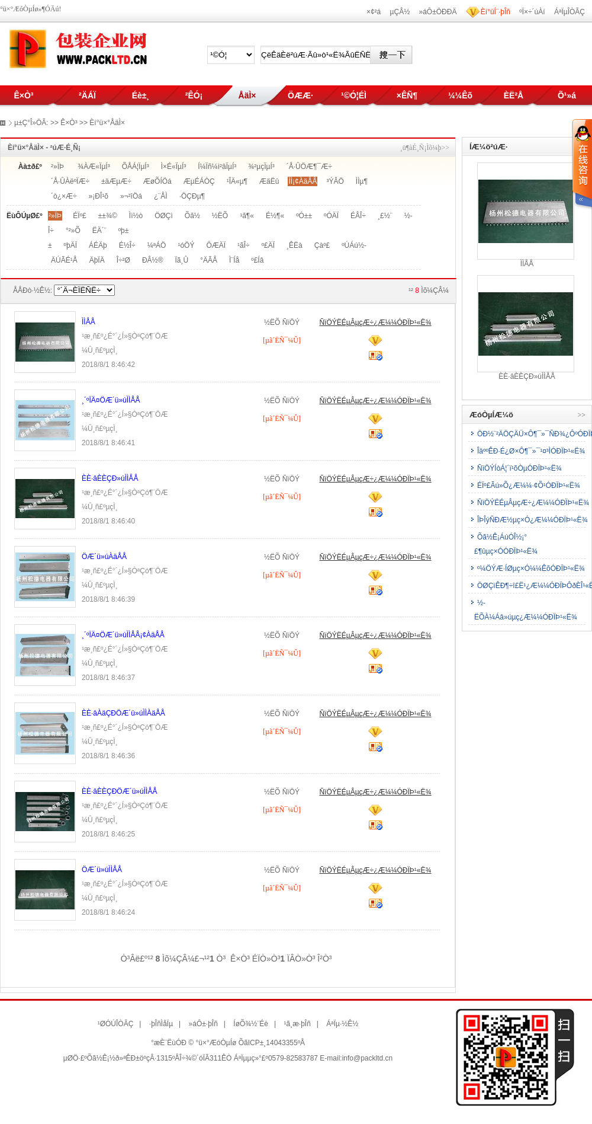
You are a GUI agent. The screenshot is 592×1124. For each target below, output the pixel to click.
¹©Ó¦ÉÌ (353, 95)
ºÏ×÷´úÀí (532, 12)
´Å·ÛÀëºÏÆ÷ (70, 181)
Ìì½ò (136, 216)
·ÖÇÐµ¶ (192, 196)
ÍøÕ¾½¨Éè (250, 1024)
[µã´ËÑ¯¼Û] (282, 340)
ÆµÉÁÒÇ (199, 181)
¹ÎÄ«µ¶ (237, 181)
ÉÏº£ (79, 216)
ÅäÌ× (247, 95)
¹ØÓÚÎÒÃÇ (116, 1024)
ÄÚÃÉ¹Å (64, 260)
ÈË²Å (513, 95)
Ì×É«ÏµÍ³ (173, 166)
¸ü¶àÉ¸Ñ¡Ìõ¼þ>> (424, 147)
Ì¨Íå (234, 260)
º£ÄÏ (268, 245)
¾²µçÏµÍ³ (261, 166)
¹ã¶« (247, 216)
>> (581, 415)
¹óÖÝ (186, 245)
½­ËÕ (220, 216)
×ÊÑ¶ (407, 95)
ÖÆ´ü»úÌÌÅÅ (102, 870)
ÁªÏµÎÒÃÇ (569, 12)
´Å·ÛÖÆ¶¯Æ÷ (309, 166)
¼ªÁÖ (156, 245)
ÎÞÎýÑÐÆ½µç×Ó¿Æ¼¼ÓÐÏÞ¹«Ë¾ (532, 520)
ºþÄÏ (70, 245)
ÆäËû (269, 181)
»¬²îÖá (131, 196)
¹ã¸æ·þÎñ (297, 1024)
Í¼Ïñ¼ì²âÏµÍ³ (217, 166)
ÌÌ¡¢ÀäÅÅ (302, 181)
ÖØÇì (164, 216)
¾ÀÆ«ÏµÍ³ (94, 166)
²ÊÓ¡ (194, 95)
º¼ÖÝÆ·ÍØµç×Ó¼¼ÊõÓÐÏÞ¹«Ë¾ (531, 568)
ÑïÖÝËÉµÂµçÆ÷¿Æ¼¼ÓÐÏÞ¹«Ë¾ (375, 322)
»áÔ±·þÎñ (203, 1024)
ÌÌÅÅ (88, 322)
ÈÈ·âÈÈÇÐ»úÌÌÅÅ (110, 478)
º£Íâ (257, 260)
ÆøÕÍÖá (157, 181)
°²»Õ (73, 230)
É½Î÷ (127, 245)
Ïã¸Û (181, 260)
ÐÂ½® (152, 260)
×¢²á (373, 12)
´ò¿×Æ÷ (64, 196)
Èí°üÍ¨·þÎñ (495, 12)
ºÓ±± (304, 216)
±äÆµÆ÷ (116, 181)
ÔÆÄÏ (216, 245)
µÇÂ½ (400, 12)
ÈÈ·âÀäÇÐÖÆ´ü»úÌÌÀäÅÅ (123, 713)
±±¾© (107, 216)
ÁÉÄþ (98, 245)
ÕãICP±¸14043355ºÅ (272, 1043)
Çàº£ (322, 245)
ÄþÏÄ (97, 260)
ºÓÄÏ (331, 216)
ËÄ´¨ (99, 230)
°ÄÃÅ (208, 260)
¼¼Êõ (460, 95)
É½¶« (275, 216)
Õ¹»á (567, 95)
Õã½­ (192, 216)
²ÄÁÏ (87, 95)
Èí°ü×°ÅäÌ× (107, 123)
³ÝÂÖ (334, 181)
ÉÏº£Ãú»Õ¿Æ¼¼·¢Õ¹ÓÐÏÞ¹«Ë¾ (528, 485)
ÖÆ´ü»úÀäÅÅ (104, 557)
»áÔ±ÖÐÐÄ (438, 12)
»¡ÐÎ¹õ (98, 196)
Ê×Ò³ (23, 95)
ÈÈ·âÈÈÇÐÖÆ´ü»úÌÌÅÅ (119, 791)
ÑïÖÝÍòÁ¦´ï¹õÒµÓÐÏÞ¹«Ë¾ (519, 468)
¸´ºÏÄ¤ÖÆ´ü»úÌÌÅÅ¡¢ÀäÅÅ (123, 635)
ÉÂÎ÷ (358, 216)
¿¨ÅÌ (161, 196)
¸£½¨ (385, 216)
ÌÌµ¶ (362, 181)
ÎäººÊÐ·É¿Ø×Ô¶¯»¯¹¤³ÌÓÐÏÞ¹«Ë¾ (531, 451)
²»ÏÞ (57, 166)
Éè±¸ (140, 95)
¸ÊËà (295, 245)
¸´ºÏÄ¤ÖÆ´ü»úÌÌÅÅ (111, 400)
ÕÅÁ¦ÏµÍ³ (135, 166)
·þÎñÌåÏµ (161, 1024)
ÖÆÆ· (300, 95)
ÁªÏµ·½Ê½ (342, 1024)
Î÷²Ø (123, 260)
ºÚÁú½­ (354, 245)
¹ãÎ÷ (243, 245)
